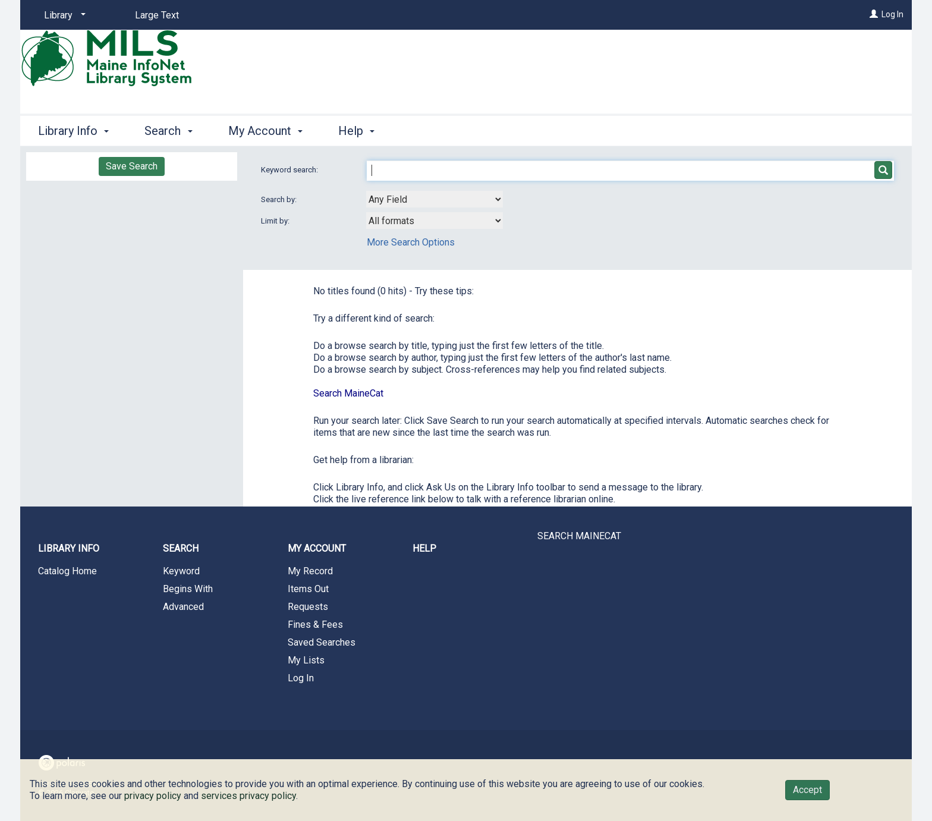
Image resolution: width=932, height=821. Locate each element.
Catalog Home (67, 571)
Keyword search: (290, 169)
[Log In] (874, 14)
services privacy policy (248, 795)
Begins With (188, 588)
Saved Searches (321, 642)
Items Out (308, 588)
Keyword (181, 571)
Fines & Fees (315, 624)
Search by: (279, 199)
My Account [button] (265, 131)
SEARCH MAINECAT (579, 536)
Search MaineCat (348, 393)
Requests (308, 606)
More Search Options (411, 242)
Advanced (183, 606)
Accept (807, 789)
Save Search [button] (132, 166)
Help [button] (356, 131)
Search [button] (168, 131)
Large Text (157, 15)
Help (424, 548)
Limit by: (276, 220)
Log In (892, 14)
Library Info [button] (73, 131)
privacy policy (152, 795)
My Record (310, 571)
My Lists (306, 660)
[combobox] (434, 199)
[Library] (62, 15)
